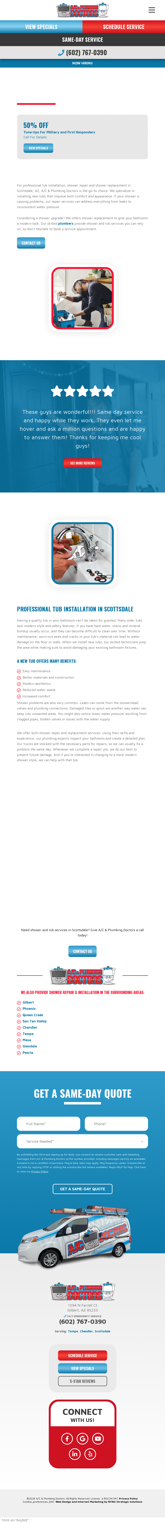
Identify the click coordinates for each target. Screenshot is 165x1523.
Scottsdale (102, 1331)
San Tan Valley (35, 1021)
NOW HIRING (82, 63)
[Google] (82, 1439)
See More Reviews (82, 463)
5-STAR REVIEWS (82, 1381)
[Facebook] (67, 1439)
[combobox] (82, 1141)
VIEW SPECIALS (41, 26)
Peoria (28, 1053)
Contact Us (31, 243)
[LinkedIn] (75, 1454)
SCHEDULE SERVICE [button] (123, 26)
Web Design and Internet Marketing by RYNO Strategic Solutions (99, 1501)
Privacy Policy (39, 1171)
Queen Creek (33, 1015)
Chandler (30, 1027)
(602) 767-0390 (82, 52)
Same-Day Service (82, 39)
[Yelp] (90, 1454)
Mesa (27, 1040)
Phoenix (29, 1009)
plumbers (65, 223)
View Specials (38, 148)
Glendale (30, 1046)
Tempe (28, 1034)
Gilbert (28, 1002)
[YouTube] (98, 1439)
